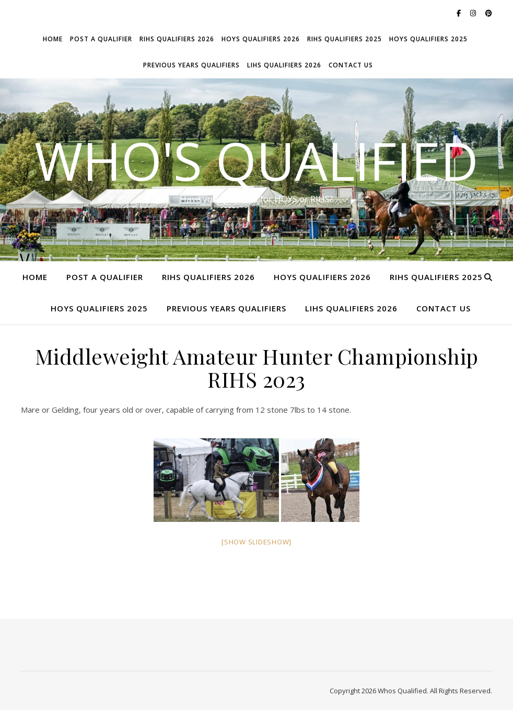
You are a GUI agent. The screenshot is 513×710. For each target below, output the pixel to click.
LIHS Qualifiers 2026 (284, 65)
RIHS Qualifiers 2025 (344, 38)
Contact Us (351, 65)
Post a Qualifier (101, 38)
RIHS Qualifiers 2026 (176, 38)
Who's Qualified (256, 160)
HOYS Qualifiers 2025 (428, 38)
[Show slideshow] (256, 541)
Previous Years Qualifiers (191, 65)
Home (53, 38)
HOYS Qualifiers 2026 (260, 38)
